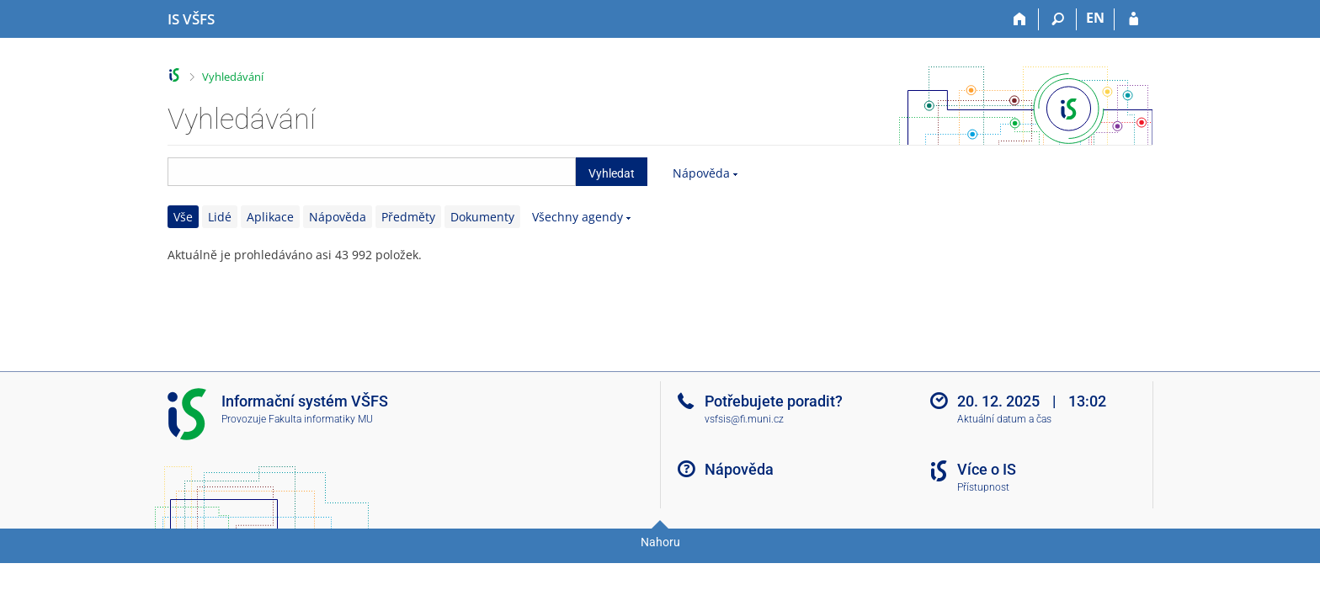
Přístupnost (983, 487)
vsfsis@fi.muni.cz (744, 419)
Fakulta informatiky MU (321, 419)
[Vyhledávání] (1058, 19)
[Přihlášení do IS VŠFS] (1133, 19)
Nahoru (660, 542)
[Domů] (1020, 19)
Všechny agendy (577, 217)
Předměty (408, 217)
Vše (183, 217)
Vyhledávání (232, 76)
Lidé (220, 217)
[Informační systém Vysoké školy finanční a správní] (191, 19)
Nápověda (701, 173)
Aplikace (270, 217)
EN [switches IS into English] (1095, 17)
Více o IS (986, 469)
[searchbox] (372, 171)
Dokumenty (482, 217)
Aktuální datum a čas (1004, 419)
